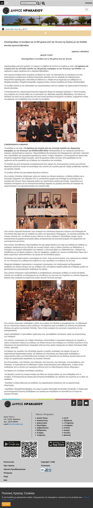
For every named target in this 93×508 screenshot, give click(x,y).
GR (2, 3)
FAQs (6, 477)
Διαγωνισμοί (42, 423)
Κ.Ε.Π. (66, 418)
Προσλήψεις (42, 425)
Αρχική (8, 29)
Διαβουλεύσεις (43, 428)
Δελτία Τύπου (42, 418)
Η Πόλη (67, 428)
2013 (25, 29)
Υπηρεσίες (41, 435)
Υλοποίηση (45, 466)
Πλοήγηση (8, 473)
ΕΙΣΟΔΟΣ (88, 3)
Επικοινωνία (9, 462)
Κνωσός (67, 433)
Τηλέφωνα (68, 420)
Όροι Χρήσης (9, 466)
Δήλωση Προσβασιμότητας (15, 469)
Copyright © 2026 (48, 462)
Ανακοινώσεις (42, 420)
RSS (5, 480)
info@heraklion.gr (16, 424)
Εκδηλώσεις (42, 430)
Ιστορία (67, 430)
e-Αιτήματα (68, 425)
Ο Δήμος (15, 29)
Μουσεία (67, 435)
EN (6, 3)
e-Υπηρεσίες (69, 423)
